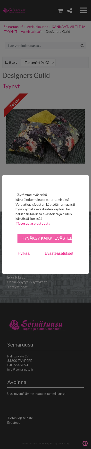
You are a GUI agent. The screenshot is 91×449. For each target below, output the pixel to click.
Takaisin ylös (85, 443)
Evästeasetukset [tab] (59, 253)
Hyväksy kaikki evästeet (47, 238)
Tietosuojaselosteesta (33, 223)
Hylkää (24, 253)
